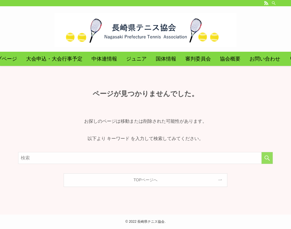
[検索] (273, 3)
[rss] (266, 3)
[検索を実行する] (267, 158)
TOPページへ (146, 180)
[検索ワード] (145, 158)
